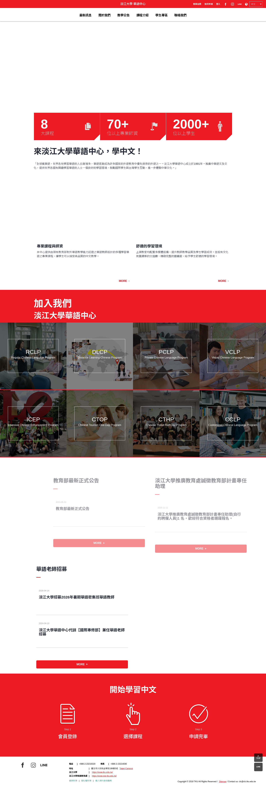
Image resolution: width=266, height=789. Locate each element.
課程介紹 (142, 15)
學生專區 (161, 15)
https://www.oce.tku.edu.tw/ (104, 776)
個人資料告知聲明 (103, 781)
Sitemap (222, 781)
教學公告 (123, 15)
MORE (99, 543)
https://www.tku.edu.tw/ (102, 772)
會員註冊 (197, 4)
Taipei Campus (126, 768)
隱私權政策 (86, 781)
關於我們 (104, 15)
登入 (218, 4)
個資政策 (73, 781)
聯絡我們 (180, 15)
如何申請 (209, 4)
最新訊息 (85, 15)
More (124, 280)
